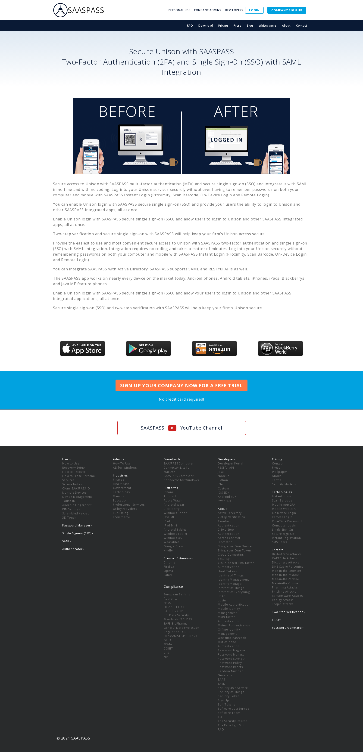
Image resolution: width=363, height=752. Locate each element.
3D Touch (69, 518)
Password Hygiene (231, 650)
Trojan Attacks (282, 604)
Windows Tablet (175, 534)
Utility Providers (125, 509)
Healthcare (121, 484)
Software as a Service (233, 709)
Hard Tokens (227, 571)
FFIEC (167, 603)
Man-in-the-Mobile (285, 579)
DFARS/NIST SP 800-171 (181, 636)
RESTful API (226, 468)
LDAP (221, 596)
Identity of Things (231, 575)
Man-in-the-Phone (285, 583)
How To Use (122, 463)
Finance (118, 480)
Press (237, 26)
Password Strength (232, 659)
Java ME (169, 517)
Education (120, 500)
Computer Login (284, 525)
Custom (223, 488)
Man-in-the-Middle (285, 575)
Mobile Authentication (234, 605)
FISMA (168, 644)
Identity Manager (230, 584)
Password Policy (230, 663)
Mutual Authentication (234, 625)
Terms (276, 480)
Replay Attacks (283, 600)
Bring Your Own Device (235, 546)
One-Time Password (287, 521)
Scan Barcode (282, 500)
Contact (301, 26)
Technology (121, 492)
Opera (168, 571)
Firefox (169, 567)
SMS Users (279, 542)
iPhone (169, 492)
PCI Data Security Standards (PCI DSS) (178, 617)
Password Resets (230, 667)
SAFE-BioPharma (176, 623)
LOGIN (254, 10)
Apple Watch (173, 500)
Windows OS (173, 538)
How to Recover (74, 472)
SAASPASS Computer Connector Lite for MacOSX (179, 467)
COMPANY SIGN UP (286, 10)
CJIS (166, 653)
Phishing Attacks (284, 592)
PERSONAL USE (179, 10)
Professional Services (129, 505)
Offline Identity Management (229, 632)
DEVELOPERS (234, 10)
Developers (226, 459)
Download (205, 26)
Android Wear (174, 505)
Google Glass (174, 546)
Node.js (223, 476)
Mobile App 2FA (283, 505)
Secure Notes (72, 484)
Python (223, 480)
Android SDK (227, 497)
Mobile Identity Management (229, 611)
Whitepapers (267, 26)
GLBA (168, 640)
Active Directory (230, 513)
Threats (277, 550)
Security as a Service (233, 688)
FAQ (190, 26)
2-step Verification (231, 517)
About (286, 26)
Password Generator (288, 628)
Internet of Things (231, 588)
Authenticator (73, 549)
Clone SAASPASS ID (76, 488)
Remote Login (282, 517)
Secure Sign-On (283, 534)
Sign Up (223, 700)
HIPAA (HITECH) (175, 607)
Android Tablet (175, 530)
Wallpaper (279, 472)
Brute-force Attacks (286, 554)
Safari (168, 575)
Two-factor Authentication (228, 523)
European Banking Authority (177, 596)
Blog (250, 26)
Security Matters (284, 484)
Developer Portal (230, 463)
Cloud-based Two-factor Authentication (236, 565)
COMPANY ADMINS (207, 10)
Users (66, 459)
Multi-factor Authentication (228, 619)
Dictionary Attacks (285, 562)
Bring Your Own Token (234, 550)
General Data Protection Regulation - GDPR (182, 630)
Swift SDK (224, 501)
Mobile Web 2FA (284, 509)
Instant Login (281, 496)
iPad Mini (170, 525)
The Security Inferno (232, 721)
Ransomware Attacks (287, 596)
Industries (120, 475)
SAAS (221, 679)
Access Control (229, 538)
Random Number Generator (230, 673)
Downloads (172, 459)
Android (170, 496)
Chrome (169, 562)
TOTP (222, 717)
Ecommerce (121, 517)
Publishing (120, 513)
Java (221, 472)
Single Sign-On (282, 530)
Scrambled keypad (76, 513)
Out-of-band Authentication (228, 644)
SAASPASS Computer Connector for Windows (181, 478)
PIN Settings (71, 509)
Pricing (223, 26)
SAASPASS (78, 10)
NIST (167, 657)
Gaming (118, 496)
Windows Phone (175, 513)
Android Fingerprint (77, 505)
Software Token (229, 713)
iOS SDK (223, 493)
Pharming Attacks (285, 587)
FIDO (276, 620)
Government (122, 488)
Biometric (225, 542)
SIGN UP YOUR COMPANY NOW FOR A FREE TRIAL (181, 385)
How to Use (70, 463)
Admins (118, 459)
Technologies (282, 492)
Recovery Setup (73, 468)
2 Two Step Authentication (228, 532)
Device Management (77, 497)
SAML (221, 684)
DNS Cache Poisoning (288, 567)
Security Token (228, 696)
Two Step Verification (289, 612)
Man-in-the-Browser (286, 571)
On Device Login (284, 513)
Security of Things (231, 692)
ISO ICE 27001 (174, 611)
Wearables (171, 542)
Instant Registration (286, 538)
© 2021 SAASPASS (73, 738)
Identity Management (233, 580)
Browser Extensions (178, 558)
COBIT (168, 648)
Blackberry (172, 509)
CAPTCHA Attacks (285, 558)
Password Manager (232, 654)
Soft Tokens (226, 704)
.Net (221, 484)
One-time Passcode (232, 638)
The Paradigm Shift (232, 725)
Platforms (171, 488)
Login (222, 600)
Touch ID (68, 501)
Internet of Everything (234, 592)
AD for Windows (125, 468)
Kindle (168, 550)
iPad (167, 521)
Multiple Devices (74, 493)
